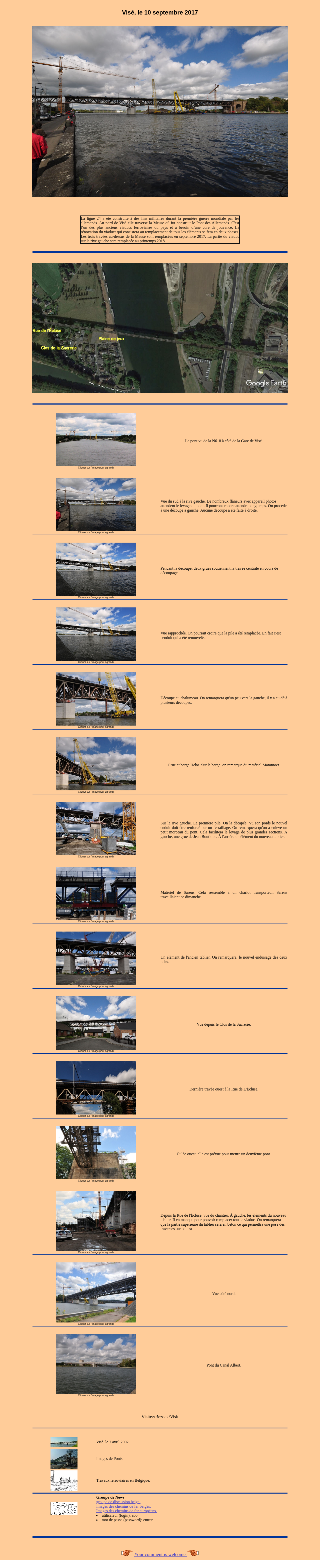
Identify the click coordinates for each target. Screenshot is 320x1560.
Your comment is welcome (160, 1554)
